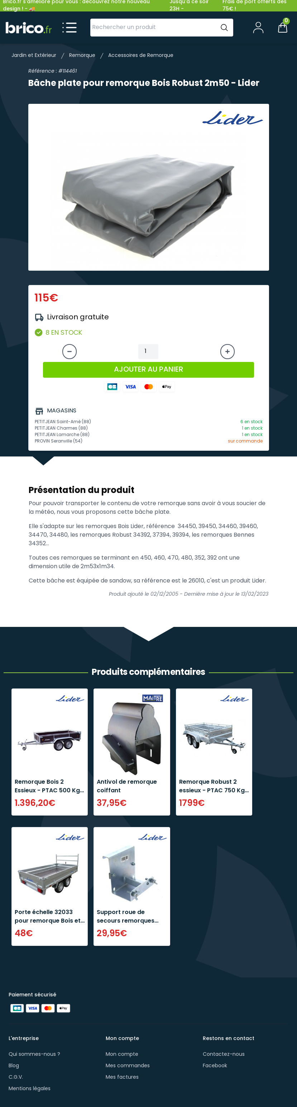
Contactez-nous (224, 1054)
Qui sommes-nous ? (34, 1054)
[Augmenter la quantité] (227, 351)
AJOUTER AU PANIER (148, 369)
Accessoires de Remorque (140, 55)
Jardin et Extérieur (33, 55)
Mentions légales (30, 1089)
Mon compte (122, 1054)
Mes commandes (128, 1066)
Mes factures (122, 1077)
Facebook (215, 1066)
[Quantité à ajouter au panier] (148, 351)
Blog (14, 1066)
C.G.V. (16, 1077)
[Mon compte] (258, 28)
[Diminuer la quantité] (69, 351)
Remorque (82, 55)
